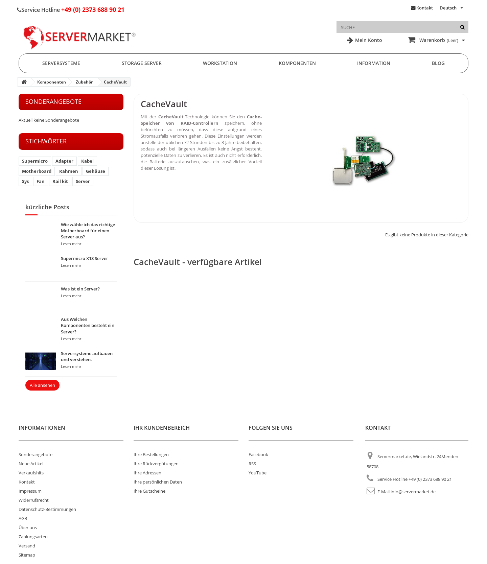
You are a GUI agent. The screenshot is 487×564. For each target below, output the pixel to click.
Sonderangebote (53, 101)
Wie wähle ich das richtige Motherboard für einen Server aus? (88, 230)
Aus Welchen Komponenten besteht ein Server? (87, 325)
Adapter (64, 161)
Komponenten (297, 63)
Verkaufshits (31, 473)
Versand (27, 546)
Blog (438, 63)
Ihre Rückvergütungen (156, 464)
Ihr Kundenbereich (162, 427)
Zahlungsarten (33, 537)
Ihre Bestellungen (151, 454)
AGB (23, 518)
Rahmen (68, 171)
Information (373, 63)
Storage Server (142, 63)
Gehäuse (95, 171)
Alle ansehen (42, 385)
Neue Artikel (31, 464)
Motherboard (36, 171)
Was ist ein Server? (80, 289)
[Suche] (462, 27)
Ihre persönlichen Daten (158, 482)
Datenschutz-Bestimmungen (47, 509)
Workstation (220, 63)
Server (83, 181)
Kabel (87, 161)
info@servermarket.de (413, 492)
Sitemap (27, 555)
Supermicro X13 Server (84, 258)
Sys (25, 181)
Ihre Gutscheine (149, 491)
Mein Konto (368, 40)
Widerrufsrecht (34, 500)
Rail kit (60, 181)
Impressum (30, 491)
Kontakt (424, 8)
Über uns (28, 527)
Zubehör (84, 82)
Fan (41, 181)
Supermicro (35, 161)
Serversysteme (61, 63)
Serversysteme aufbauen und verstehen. (87, 356)
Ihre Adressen (147, 473)
